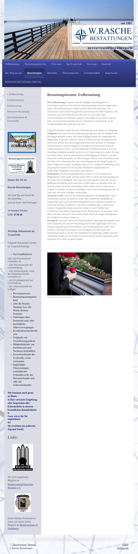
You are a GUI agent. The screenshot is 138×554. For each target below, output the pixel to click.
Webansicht (122, 548)
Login (125, 544)
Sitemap (32, 544)
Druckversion (18, 544)
